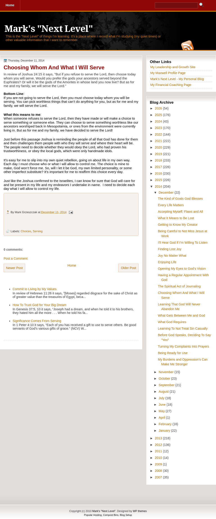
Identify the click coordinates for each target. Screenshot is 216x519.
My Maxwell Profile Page (168, 73)
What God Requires (172, 322)
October (165, 378)
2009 (159, 464)
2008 (159, 471)
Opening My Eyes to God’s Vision (182, 268)
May (162, 411)
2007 (159, 477)
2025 (159, 115)
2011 (159, 451)
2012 (159, 445)
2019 (159, 154)
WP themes (140, 511)
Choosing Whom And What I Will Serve (54, 67)
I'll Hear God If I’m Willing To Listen (183, 242)
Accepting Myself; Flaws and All (180, 211)
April (162, 417)
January (165, 430)
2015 (159, 180)
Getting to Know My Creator (178, 224)
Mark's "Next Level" (48, 29)
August (164, 391)
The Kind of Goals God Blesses (180, 198)
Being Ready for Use (173, 353)
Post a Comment (15, 258)
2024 (159, 121)
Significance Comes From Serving (37, 321)
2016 (159, 173)
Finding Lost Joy (169, 249)
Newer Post (14, 268)
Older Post (128, 268)
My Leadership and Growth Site (172, 67)
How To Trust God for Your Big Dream (39, 305)
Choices (26, 231)
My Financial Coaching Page (170, 85)
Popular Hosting (93, 515)
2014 (159, 186)
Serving (38, 231)
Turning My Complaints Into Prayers (183, 346)
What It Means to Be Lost (176, 218)
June (162, 404)
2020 (159, 147)
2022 (159, 134)
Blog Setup (126, 515)
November (166, 372)
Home (72, 265)
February (165, 424)
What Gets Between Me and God (181, 315)
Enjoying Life (167, 262)
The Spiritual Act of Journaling (179, 286)
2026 (159, 108)
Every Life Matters (171, 205)
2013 (159, 438)
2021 (159, 141)
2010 (159, 458)
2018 (159, 160)
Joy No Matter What (172, 255)
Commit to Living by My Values (34, 289)
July (162, 398)
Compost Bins (110, 515)
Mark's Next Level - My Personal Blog (177, 79)
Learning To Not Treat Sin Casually (183, 328)
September (167, 385)
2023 (159, 128)
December (166, 192)
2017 (159, 167)
